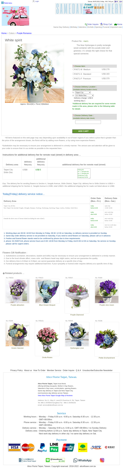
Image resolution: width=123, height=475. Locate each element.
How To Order (39, 370)
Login (37, 1)
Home (119, 24)
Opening (98, 27)
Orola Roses (47, 357)
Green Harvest (17, 348)
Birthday (74, 27)
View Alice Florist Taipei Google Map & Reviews (55, 395)
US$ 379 (105, 78)
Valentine (82, 27)
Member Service (54, 370)
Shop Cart (107, 24)
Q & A (78, 370)
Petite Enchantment (107, 358)
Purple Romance (24, 33)
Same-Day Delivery (61, 27)
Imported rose (116, 27)
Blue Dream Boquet (47, 305)
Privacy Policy (16, 370)
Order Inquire (92, 24)
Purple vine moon (107, 305)
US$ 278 (105, 69)
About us (28, 370)
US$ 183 (105, 74)
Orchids (90, 27)
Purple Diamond (77, 315)
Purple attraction (17, 305)
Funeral (106, 27)
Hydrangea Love (77, 348)
